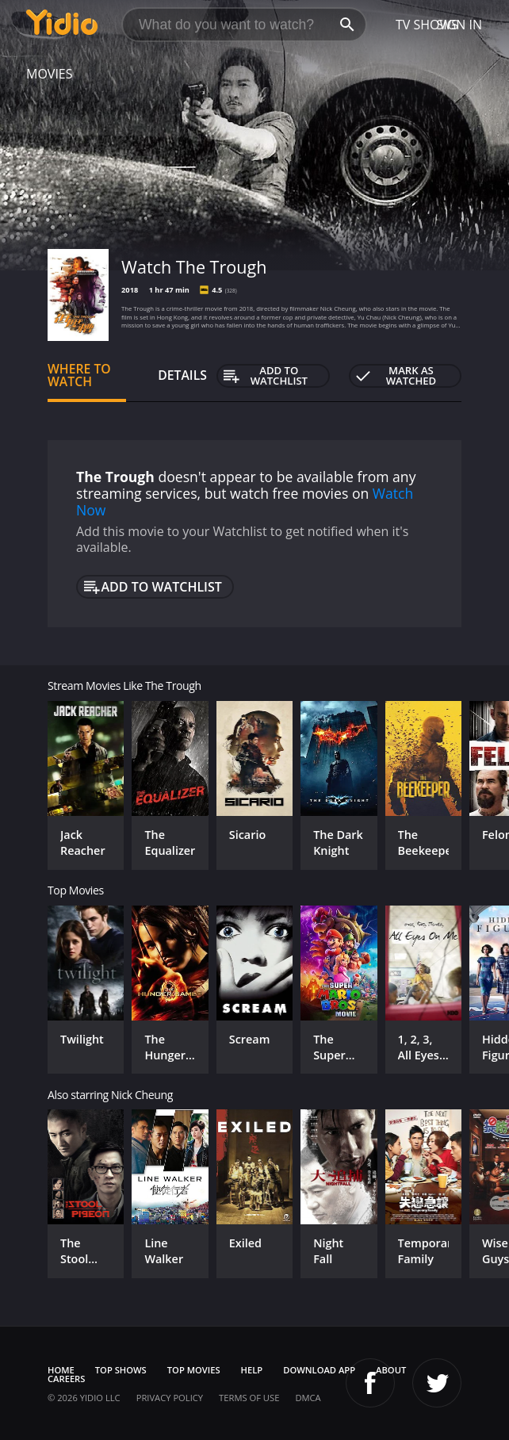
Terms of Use (249, 1398)
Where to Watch (79, 375)
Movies (49, 73)
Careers (66, 1378)
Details (182, 375)
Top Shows (121, 1370)
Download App (319, 1370)
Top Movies (193, 1370)
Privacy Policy (169, 1398)
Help (252, 1370)
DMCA (307, 1398)
